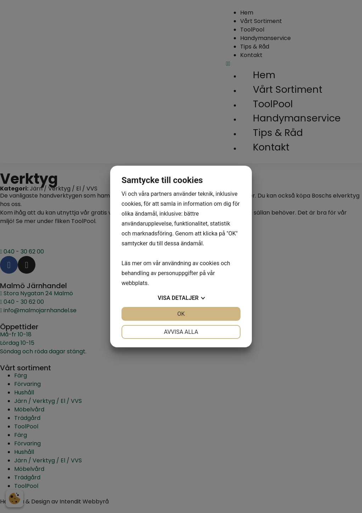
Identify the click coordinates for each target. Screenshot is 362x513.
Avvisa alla (181, 332)
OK (181, 313)
